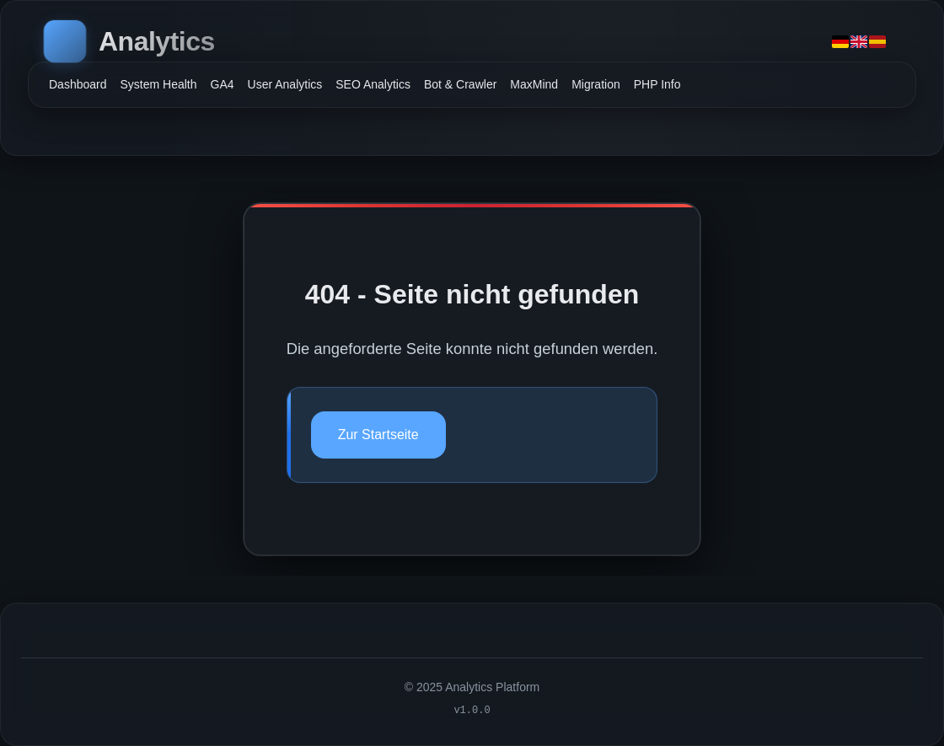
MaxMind (534, 84)
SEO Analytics (372, 84)
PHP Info (657, 84)
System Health (159, 84)
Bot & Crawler (460, 84)
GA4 (222, 84)
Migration (595, 84)
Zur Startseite (378, 434)
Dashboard (78, 84)
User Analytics (285, 84)
